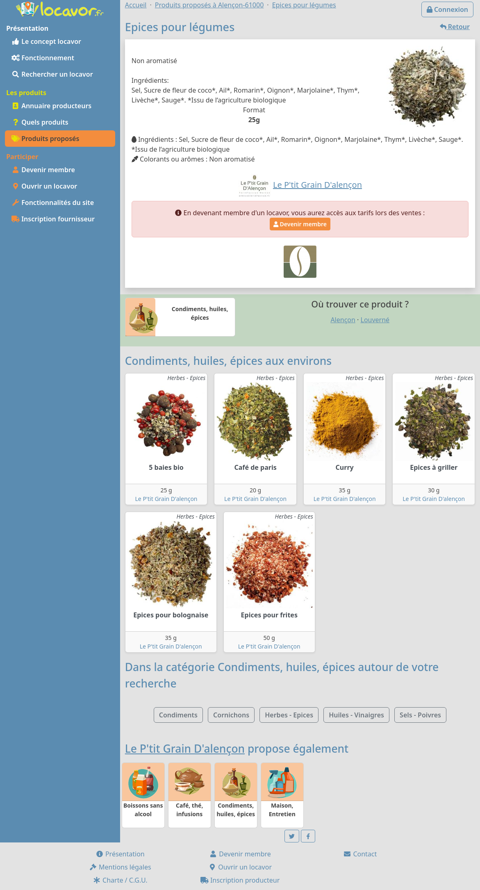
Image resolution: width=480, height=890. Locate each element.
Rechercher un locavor (52, 74)
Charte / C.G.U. (120, 880)
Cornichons (231, 714)
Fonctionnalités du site (52, 202)
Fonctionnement (42, 57)
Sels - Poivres (420, 714)
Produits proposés (45, 138)
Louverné (375, 319)
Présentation (120, 853)
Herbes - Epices (289, 714)
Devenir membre (43, 169)
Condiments (178, 714)
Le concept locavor (46, 41)
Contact (360, 853)
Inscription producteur (240, 880)
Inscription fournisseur (53, 218)
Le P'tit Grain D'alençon (166, 499)
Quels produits (39, 122)
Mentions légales (120, 867)
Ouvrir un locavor (44, 186)
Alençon (342, 319)
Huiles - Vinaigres (356, 714)
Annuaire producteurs (51, 105)
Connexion (447, 9)
